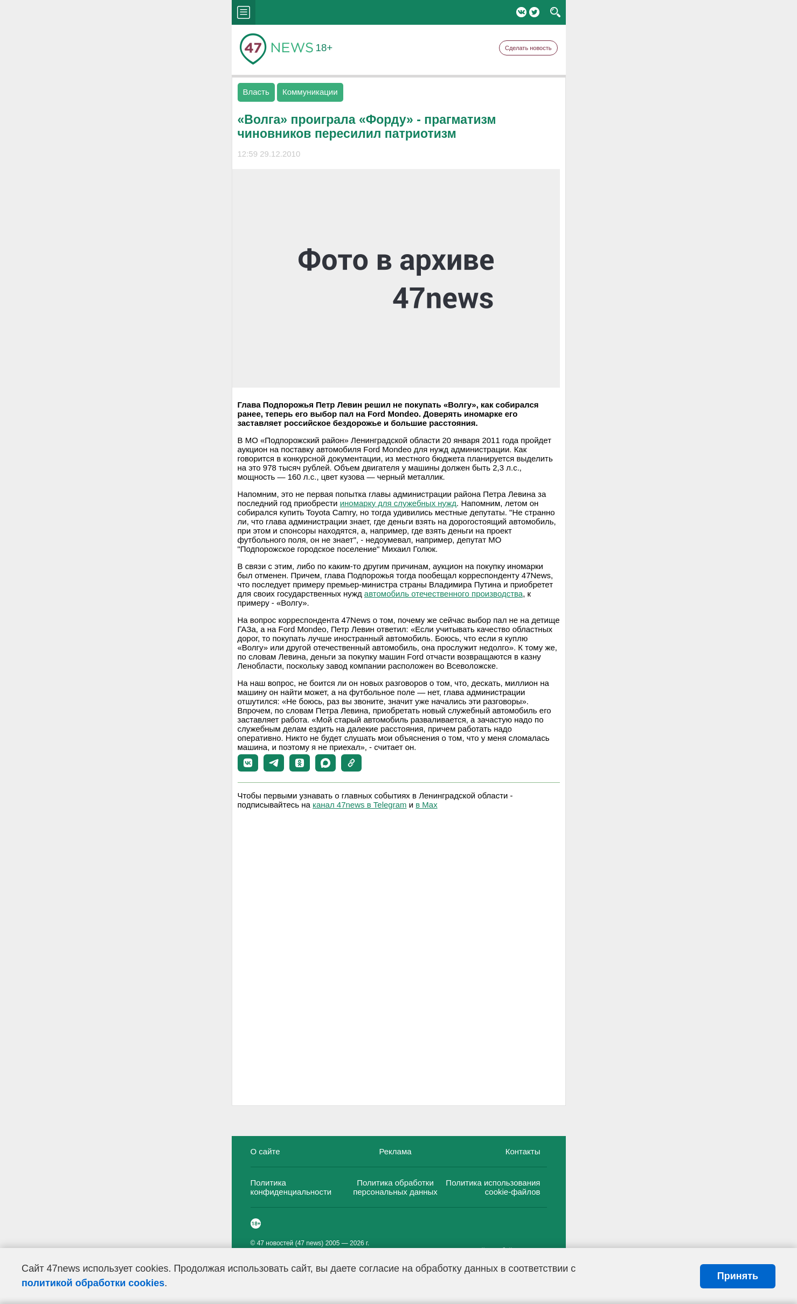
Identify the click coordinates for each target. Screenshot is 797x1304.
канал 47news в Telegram (359, 804)
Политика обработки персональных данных (395, 1187)
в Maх (426, 804)
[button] (248, 763)
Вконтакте (521, 12)
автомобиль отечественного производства (443, 593)
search (555, 12)
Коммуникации (310, 91)
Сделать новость (528, 48)
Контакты (522, 1151)
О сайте (265, 1151)
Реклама (395, 1151)
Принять (737, 1276)
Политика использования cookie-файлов (493, 1187)
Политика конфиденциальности (291, 1187)
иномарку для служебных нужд (398, 503)
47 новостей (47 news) (290, 1243)
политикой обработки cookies (93, 1283)
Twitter (534, 12)
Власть (256, 91)
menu (243, 12)
